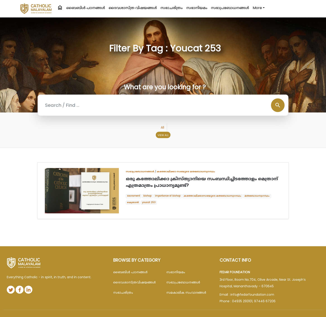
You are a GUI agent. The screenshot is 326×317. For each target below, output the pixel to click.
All (162, 127)
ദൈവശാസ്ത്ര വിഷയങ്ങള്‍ (133, 7)
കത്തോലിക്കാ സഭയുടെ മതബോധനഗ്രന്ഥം (186, 171)
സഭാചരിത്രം (172, 7)
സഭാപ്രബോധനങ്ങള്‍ (230, 7)
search (278, 105)
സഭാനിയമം (196, 7)
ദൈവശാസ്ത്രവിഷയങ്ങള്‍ (134, 282)
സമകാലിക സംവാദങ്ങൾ (186, 292)
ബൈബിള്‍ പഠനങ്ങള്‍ (85, 7)
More (257, 7)
